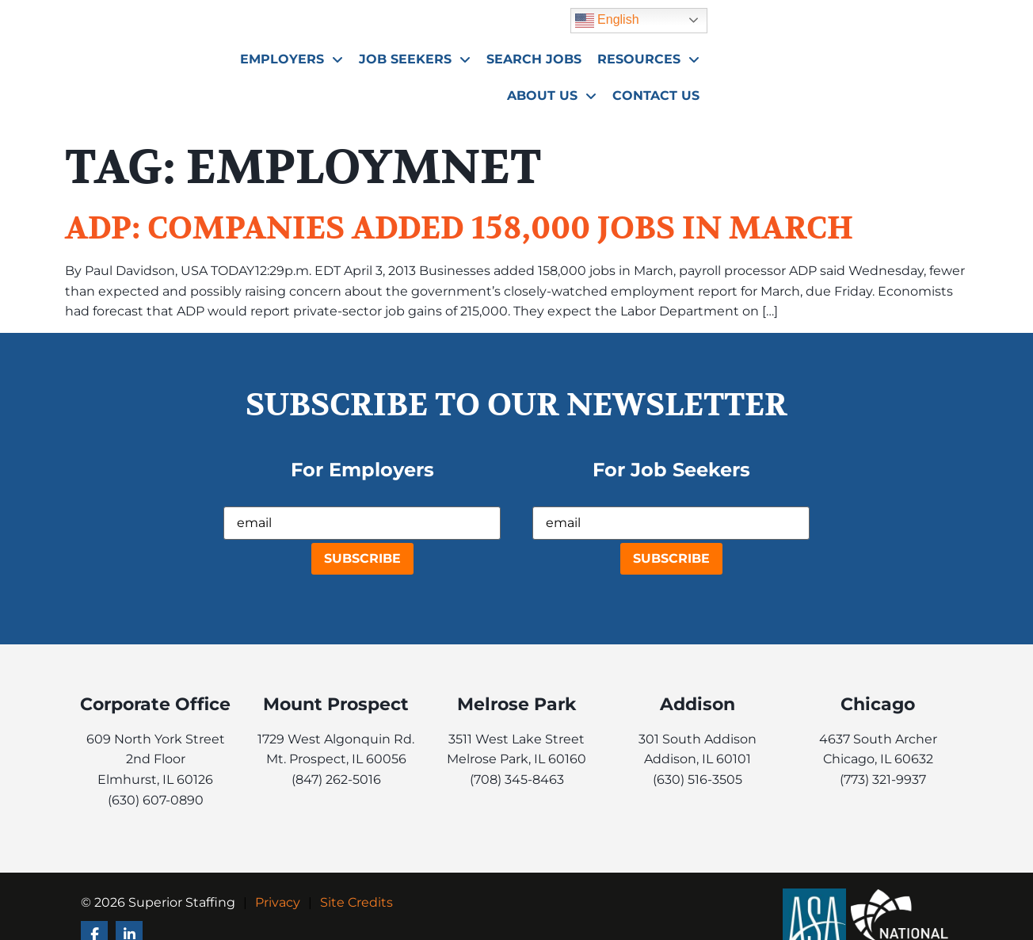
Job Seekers (570, 54)
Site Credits (356, 902)
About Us (915, 54)
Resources (804, 54)
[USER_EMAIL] (362, 523)
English (868, 15)
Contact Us (916, 90)
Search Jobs (689, 54)
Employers (446, 54)
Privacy (277, 902)
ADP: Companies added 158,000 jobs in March (459, 228)
